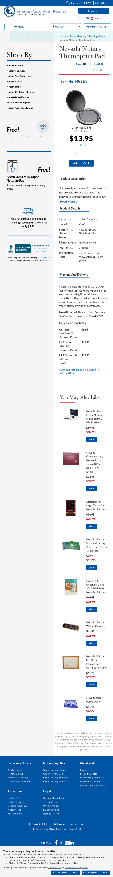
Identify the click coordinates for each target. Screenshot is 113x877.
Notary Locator (16, 802)
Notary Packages (16, 70)
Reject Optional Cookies (96, 873)
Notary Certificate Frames (21, 91)
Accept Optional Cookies (66, 873)
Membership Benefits (92, 777)
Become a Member (90, 781)
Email (98, 64)
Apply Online (15, 770)
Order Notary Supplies (55, 777)
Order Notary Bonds (19, 781)
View (92, 439)
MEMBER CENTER (97, 26)
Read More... (68, 201)
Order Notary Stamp (54, 770)
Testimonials (15, 813)
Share (81, 64)
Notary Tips (14, 809)
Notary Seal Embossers (19, 76)
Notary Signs (14, 86)
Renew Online (15, 773)
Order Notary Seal (53, 773)
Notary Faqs (15, 798)
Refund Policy (51, 813)
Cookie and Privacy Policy (76, 867)
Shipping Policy (51, 809)
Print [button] (98, 70)
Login (83, 770)
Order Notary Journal (55, 781)
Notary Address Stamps (20, 107)
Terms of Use (54, 867)
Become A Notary (17, 805)
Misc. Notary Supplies (18, 102)
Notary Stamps (15, 65)
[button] (93, 11)
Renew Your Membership (93, 785)
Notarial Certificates (18, 97)
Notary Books (14, 81)
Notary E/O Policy (18, 777)
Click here (42, 257)
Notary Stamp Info (53, 798)
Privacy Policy (51, 805)
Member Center (88, 773)
